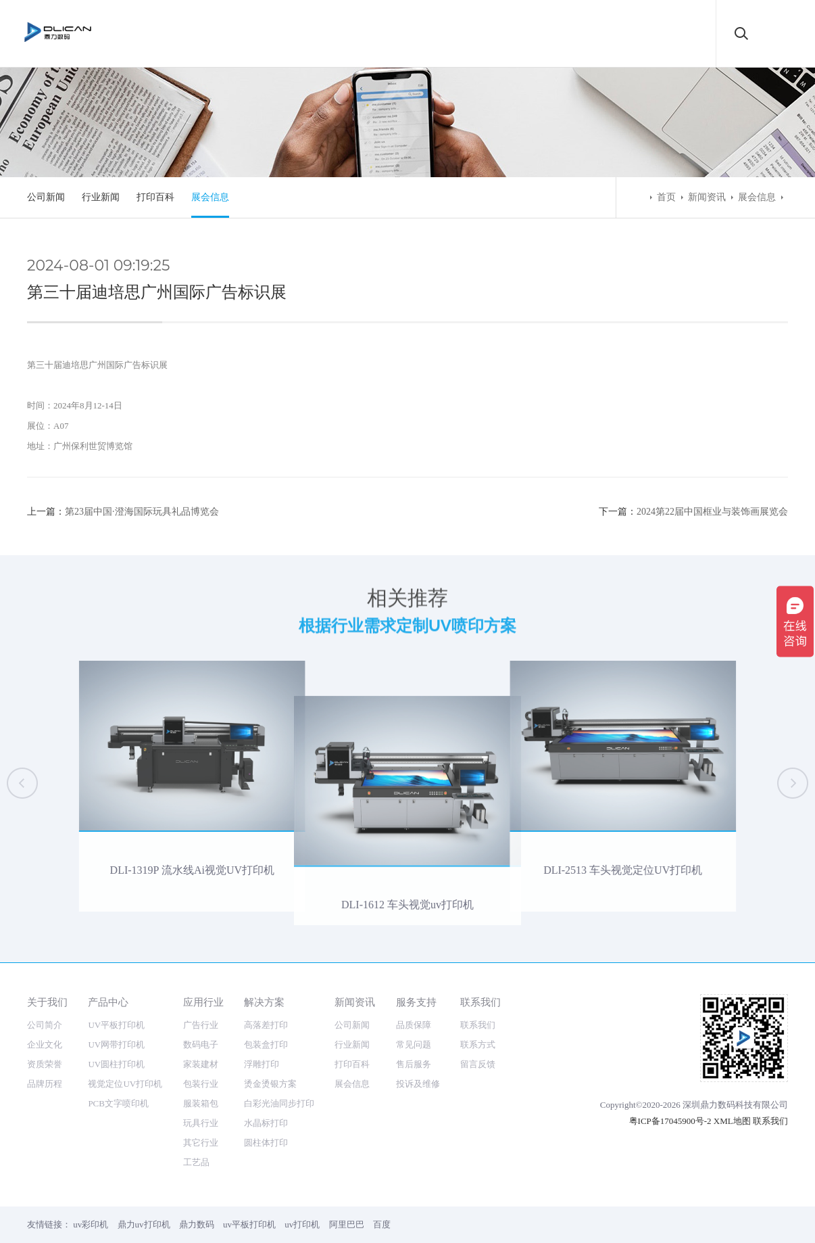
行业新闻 (101, 197)
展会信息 (210, 197)
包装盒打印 (266, 1044)
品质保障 (413, 1025)
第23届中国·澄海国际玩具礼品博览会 (142, 512)
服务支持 (416, 1002)
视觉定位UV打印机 (125, 1084)
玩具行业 (200, 1123)
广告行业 (200, 1025)
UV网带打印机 (116, 1044)
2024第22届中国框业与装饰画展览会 (712, 512)
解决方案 (264, 1002)
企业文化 (44, 1044)
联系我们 (480, 1002)
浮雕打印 (261, 1064)
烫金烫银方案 (270, 1084)
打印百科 (155, 197)
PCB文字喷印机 (118, 1103)
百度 (382, 1224)
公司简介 (44, 1025)
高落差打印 (266, 1025)
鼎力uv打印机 (144, 1224)
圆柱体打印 (266, 1143)
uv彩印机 (90, 1224)
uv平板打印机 (249, 1224)
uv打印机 (302, 1224)
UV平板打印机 (116, 1025)
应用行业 (203, 1002)
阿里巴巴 (346, 1224)
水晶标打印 (266, 1123)
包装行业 (200, 1084)
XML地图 (732, 1121)
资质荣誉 (44, 1064)
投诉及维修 (418, 1084)
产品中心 (108, 1002)
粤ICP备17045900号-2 (670, 1121)
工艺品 (196, 1162)
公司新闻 (46, 197)
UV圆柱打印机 (116, 1064)
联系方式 (477, 1044)
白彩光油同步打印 (279, 1103)
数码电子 (200, 1044)
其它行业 (200, 1143)
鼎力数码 (196, 1224)
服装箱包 (200, 1103)
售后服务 (413, 1064)
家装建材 (200, 1064)
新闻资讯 (707, 197)
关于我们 (47, 1002)
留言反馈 (477, 1064)
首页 (666, 197)
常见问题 (413, 1044)
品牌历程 (44, 1084)
